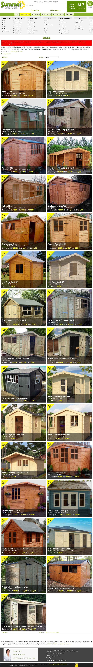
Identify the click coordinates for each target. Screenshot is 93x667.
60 (46, 632)
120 (52, 632)
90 (49, 632)
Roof (80, 18)
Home (17, 14)
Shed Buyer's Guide (17, 51)
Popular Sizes (6, 18)
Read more (7, 54)
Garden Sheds (25, 14)
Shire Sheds (69, 14)
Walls (49, 18)
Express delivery (66, 644)
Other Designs (34, 18)
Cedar (49, 644)
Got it (76, 665)
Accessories (36, 14)
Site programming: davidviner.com (56, 660)
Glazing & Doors (65, 18)
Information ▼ (55, 10)
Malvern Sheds (46, 14)
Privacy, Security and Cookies (55, 653)
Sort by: (41, 57)
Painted (55, 644)
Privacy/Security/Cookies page (58, 664)
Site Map (48, 658)
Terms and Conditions (52, 655)
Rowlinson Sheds (58, 14)
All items (56, 632)
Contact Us (35, 10)
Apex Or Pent (19, 18)
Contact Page (30, 658)
